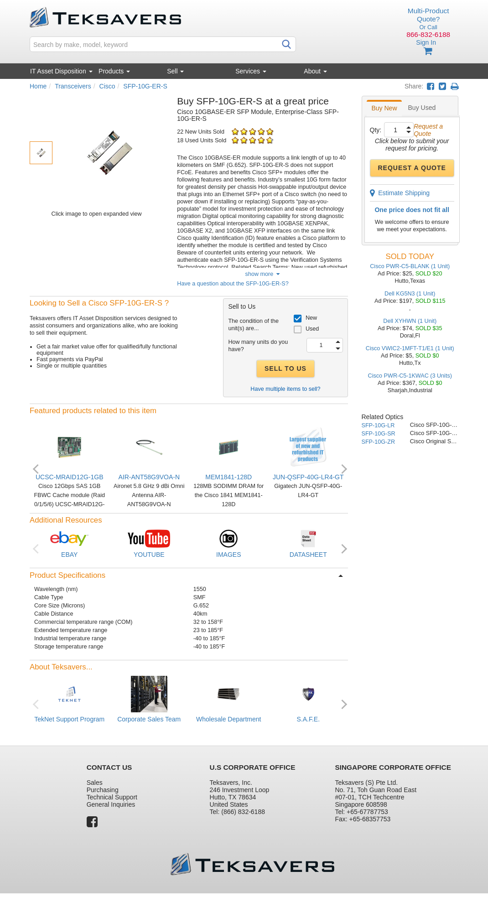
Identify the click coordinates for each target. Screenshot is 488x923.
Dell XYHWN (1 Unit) (409, 321)
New (311, 318)
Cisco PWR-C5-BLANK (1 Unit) (410, 266)
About (315, 71)
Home (38, 86)
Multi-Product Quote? (428, 15)
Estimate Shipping (400, 193)
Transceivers (73, 86)
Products (114, 71)
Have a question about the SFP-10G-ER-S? (232, 283)
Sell (175, 71)
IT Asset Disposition (61, 71)
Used (312, 329)
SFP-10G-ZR (378, 442)
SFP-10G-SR (378, 433)
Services (250, 71)
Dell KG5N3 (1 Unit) (409, 293)
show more (262, 274)
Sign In (426, 42)
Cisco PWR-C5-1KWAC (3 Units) (410, 376)
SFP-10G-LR (378, 425)
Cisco (107, 86)
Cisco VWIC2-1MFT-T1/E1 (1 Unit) (410, 348)
